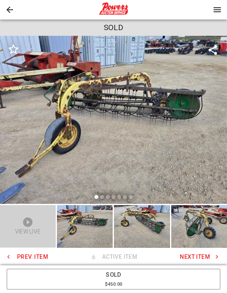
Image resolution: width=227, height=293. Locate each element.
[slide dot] (96, 197)
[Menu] (217, 10)
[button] (10, 10)
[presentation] (113, 9)
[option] (113, 121)
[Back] (10, 10)
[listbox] (113, 121)
